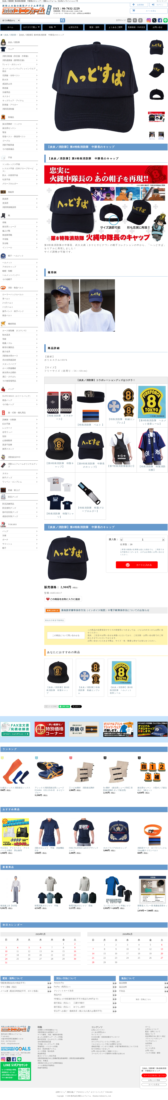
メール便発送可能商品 (46, 1065)
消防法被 (70, 1092)
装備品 (11, 117)
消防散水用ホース (10, 356)
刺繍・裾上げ (14, 490)
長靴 (4, 222)
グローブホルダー (10, 184)
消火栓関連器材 (9, 360)
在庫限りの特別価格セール (48, 1030)
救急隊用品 (42, 1054)
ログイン (160, 5)
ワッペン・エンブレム (12, 482)
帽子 (4, 548)
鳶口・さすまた (9, 376)
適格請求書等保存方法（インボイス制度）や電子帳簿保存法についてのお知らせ (97, 610)
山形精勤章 (7, 440)
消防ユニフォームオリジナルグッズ (22, 465)
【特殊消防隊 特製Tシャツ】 (59, 514)
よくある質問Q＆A (98, 1032)
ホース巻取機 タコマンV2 (14, 330)
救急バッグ (7, 400)
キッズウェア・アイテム (13, 100)
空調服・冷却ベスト (11, 75)
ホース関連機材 (9, 368)
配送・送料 (94, 27)
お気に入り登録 (154, 1080)
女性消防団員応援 (44, 1042)
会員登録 (140, 5)
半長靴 (5, 239)
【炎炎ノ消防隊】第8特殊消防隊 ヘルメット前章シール (121, 677)
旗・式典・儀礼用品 (17, 412)
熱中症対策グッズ (10, 512)
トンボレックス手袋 (11, 164)
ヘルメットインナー (11, 275)
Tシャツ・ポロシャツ (11, 64)
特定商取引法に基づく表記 (155, 1036)
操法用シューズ (9, 226)
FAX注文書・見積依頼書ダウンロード (105, 1037)
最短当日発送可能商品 (54, 620)
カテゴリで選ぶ (31, 27)
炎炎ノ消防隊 (10, 35)
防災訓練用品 (8, 504)
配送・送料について (152, 1032)
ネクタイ (6, 96)
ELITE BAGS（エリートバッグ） (16, 396)
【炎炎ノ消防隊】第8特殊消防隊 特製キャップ (58, 677)
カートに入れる (144, 565)
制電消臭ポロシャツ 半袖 (46, 906)
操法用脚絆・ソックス (12, 124)
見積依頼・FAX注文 (136, 27)
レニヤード (7, 428)
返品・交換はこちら (143, 999)
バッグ (11, 389)
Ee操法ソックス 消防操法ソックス (15, 788)
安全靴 (5, 243)
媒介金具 (6, 351)
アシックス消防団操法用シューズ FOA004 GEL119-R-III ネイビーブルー (50, 790)
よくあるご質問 (115, 27)
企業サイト (60, 1092)
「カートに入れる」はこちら (154, 1075)
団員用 (5, 199)
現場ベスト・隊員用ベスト (14, 136)
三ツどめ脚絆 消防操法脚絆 (81, 788)
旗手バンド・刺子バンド (13, 311)
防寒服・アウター (10, 105)
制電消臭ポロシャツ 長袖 (80, 906)
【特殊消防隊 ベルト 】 (90, 423)
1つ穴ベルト (7, 307)
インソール (7, 247)
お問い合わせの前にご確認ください (104, 1051)
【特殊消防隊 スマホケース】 (59, 416)
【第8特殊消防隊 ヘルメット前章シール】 (152, 421)
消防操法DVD (14, 457)
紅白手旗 (6, 424)
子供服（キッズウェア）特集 (48, 1044)
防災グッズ (13, 497)
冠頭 (4, 436)
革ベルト (6, 299)
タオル (5, 473)
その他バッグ (8, 404)
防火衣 (5, 80)
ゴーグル (6, 141)
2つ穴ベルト (7, 303)
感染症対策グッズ (10, 516)
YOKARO (12, 524)
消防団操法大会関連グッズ (48, 1032)
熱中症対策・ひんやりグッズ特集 (50, 1039)
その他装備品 (8, 149)
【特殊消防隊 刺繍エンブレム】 (121, 420)
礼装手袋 (6, 179)
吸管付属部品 (8, 347)
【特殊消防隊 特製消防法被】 (152, 467)
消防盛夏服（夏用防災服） (14, 60)
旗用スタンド (8, 449)
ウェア (11, 49)
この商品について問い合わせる (66, 635)
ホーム (10, 27)
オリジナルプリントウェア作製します (105, 1042)
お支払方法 (73, 27)
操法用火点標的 (9, 372)
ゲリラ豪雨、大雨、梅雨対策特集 (50, 1035)
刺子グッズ (7, 477)
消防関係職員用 (9, 207)
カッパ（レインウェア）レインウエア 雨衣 (19, 69)
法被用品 (6, 92)
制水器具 (6, 335)
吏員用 (5, 203)
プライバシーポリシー (153, 1039)
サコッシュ (7, 544)
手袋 (10, 157)
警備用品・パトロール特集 (48, 1046)
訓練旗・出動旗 (9, 419)
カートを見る (151, 11)
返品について (150, 1034)
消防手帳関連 (8, 145)
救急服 (5, 88)
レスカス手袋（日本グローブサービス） (18, 169)
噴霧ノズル (7, 343)
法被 (4, 535)
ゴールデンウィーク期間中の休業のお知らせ (108, 1054)
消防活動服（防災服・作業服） (16, 56)
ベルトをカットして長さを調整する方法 (106, 1044)
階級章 (11, 192)
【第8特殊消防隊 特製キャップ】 (59, 464)
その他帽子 (7, 279)
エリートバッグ (96, 1092)
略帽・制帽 (7, 271)
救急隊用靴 (7, 235)
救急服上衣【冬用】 (9, 906)
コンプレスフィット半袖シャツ (117, 906)
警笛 (4, 132)
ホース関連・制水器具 (46, 1051)
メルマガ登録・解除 (152, 1053)
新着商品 (94, 1039)
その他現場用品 (9, 381)
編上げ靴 (6, 231)
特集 (52, 27)
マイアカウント (151, 1041)
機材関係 (12, 324)
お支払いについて (152, 1029)
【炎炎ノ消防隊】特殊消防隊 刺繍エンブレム (89, 677)
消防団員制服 (8, 109)
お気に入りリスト (98, 1030)
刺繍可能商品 (43, 1068)
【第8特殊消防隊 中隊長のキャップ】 (90, 464)
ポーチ (5, 539)
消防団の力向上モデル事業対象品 (50, 1063)
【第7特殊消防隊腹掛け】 (121, 465)
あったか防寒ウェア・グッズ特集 (50, 1037)
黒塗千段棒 (7, 445)
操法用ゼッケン (9, 128)
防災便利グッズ (9, 508)
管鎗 (4, 339)
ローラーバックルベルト (13, 294)
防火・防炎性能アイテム (47, 1049)
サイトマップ (162, 1)
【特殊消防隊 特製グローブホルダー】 (90, 508)
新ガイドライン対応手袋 (47, 1056)
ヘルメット (7, 262)
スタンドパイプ (9, 364)
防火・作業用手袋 (10, 175)
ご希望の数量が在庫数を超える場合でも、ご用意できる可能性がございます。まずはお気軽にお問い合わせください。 (142, 552)
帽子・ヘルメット (16, 256)
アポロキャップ (9, 267)
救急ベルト (7, 315)
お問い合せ (157, 27)
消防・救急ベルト (16, 288)
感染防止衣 (7, 84)
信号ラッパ (7, 432)
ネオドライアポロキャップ (115, 848)
